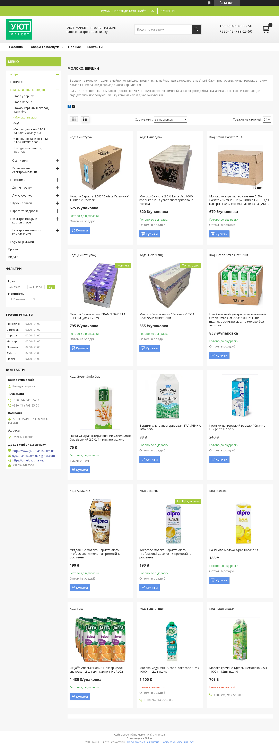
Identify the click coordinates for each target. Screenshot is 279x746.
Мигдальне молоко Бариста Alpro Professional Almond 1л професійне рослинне (95, 553)
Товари (13, 74)
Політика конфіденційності (178, 742)
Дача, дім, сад (22, 195)
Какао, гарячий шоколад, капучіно (31, 109)
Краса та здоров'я (25, 211)
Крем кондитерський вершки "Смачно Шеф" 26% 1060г (237, 427)
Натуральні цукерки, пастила (28, 150)
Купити (82, 230)
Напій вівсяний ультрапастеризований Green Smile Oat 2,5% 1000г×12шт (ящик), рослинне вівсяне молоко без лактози (237, 319)
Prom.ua (160, 734)
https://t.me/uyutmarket (28, 460)
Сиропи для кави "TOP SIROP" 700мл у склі (29, 131)
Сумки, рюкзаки (23, 242)
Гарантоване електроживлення (24, 170)
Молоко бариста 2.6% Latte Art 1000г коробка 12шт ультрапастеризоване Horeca (166, 199)
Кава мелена (23, 102)
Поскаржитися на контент (143, 742)
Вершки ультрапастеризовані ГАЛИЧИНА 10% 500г (170, 427)
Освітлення (20, 160)
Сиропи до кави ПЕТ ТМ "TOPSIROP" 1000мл (31, 140)
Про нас (74, 47)
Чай (16, 123)
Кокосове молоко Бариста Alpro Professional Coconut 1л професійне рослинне (165, 553)
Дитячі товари (22, 187)
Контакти (95, 47)
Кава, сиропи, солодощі (28, 90)
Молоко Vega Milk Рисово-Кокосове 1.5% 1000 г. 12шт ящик (169, 669)
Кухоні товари (22, 203)
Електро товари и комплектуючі (24, 220)
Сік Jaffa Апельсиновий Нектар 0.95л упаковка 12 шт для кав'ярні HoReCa (96, 669)
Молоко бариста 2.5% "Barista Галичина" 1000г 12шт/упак (99, 198)
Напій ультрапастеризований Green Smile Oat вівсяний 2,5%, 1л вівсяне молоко (100, 437)
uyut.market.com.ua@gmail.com (33, 456)
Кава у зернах (24, 96)
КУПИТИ (168, 11)
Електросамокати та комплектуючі (26, 232)
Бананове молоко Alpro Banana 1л (234, 550)
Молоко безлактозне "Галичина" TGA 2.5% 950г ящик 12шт (166, 316)
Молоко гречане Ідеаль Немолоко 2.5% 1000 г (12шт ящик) (238, 669)
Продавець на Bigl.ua (139, 738)
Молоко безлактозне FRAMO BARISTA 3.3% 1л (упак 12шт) (97, 316)
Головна (16, 47)
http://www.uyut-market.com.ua (33, 451)
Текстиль (18, 180)
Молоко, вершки (25, 117)
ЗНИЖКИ (18, 82)
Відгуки (13, 257)
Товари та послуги (44, 47)
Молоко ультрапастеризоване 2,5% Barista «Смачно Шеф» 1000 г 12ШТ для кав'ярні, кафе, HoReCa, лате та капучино (239, 199)
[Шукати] (196, 29)
